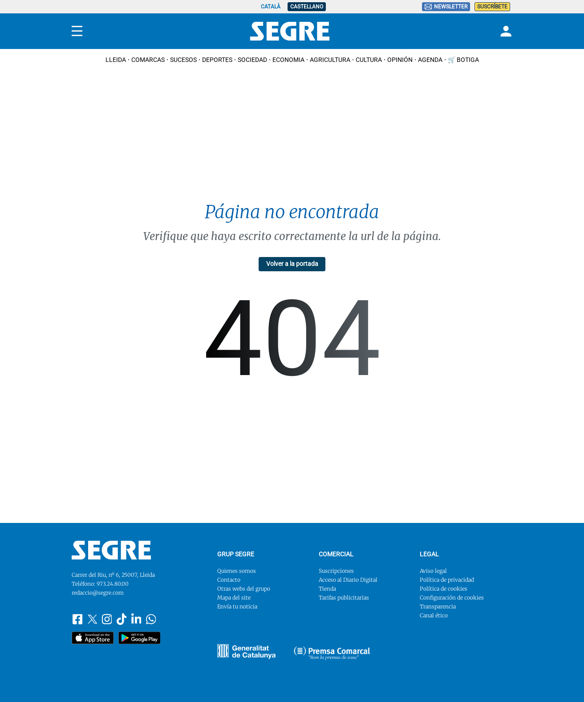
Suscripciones (336, 570)
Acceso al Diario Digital (348, 579)
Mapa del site (234, 597)
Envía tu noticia (237, 606)
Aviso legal (433, 570)
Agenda (430, 59)
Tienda (327, 588)
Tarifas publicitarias (344, 597)
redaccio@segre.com (98, 592)
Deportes (217, 59)
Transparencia (438, 606)
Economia (288, 59)
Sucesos (183, 59)
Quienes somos (236, 570)
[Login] (504, 31)
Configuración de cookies (452, 597)
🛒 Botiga (463, 59)
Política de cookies (443, 588)
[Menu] (77, 31)
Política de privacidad (447, 579)
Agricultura (330, 59)
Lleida (115, 59)
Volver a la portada (292, 263)
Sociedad (252, 59)
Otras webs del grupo (243, 588)
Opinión (400, 59)
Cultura (369, 59)
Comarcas (148, 59)
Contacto (228, 579)
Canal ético (434, 615)
